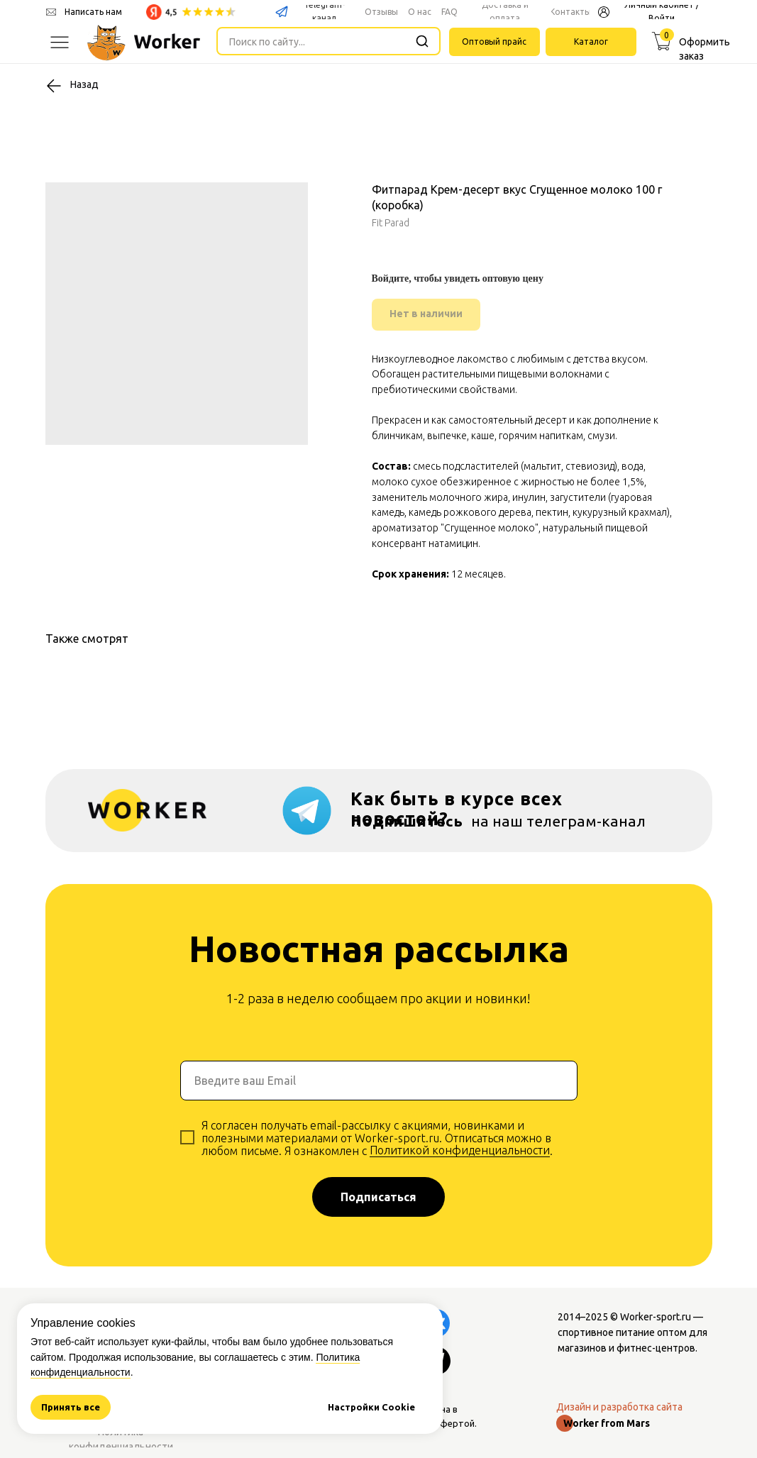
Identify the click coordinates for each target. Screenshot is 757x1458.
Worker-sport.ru (655, 1316)
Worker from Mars (606, 1423)
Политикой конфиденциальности (460, 1150)
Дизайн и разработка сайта (619, 1407)
